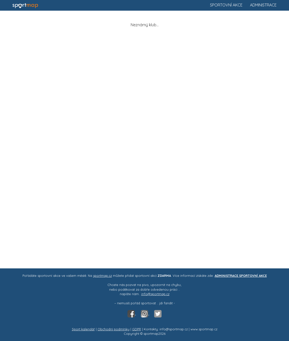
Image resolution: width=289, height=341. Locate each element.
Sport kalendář (83, 329)
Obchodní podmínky (113, 329)
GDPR (136, 329)
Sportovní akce (226, 4)
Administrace (263, 4)
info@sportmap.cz (155, 294)
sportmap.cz (102, 276)
